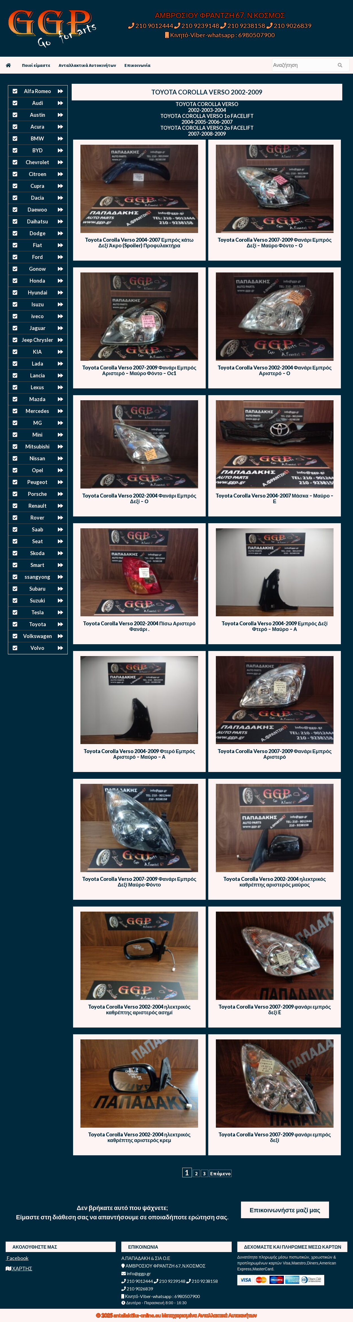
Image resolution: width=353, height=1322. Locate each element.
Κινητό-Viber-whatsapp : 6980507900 (220, 35)
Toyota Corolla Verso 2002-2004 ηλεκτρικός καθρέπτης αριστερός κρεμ (139, 1137)
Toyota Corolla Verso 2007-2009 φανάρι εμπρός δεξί (274, 1137)
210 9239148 (196, 25)
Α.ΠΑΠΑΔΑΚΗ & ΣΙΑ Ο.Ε (145, 1258)
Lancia (37, 375)
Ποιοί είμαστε (36, 65)
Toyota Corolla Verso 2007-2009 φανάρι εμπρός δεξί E (274, 1009)
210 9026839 (289, 25)
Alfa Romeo (37, 91)
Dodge (37, 233)
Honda (37, 281)
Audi (37, 103)
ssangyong (37, 577)
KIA (37, 352)
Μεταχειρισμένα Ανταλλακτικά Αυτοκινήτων (209, 1315)
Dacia (37, 198)
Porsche (37, 494)
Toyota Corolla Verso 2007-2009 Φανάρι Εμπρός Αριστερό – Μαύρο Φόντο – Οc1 (139, 370)
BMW (37, 138)
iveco (37, 316)
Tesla (37, 612)
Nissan (37, 458)
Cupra (37, 186)
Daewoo (37, 209)
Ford (37, 257)
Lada (37, 363)
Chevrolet (37, 162)
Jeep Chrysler (37, 340)
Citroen (37, 174)
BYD (37, 150)
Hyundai (37, 292)
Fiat (37, 245)
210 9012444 (150, 25)
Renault (37, 506)
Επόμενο (220, 1173)
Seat (37, 541)
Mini (37, 435)
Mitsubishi (37, 446)
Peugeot (37, 482)
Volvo (37, 648)
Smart (37, 565)
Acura (37, 127)
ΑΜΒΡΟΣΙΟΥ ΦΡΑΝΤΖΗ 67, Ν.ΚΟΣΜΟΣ (220, 15)
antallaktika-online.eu (137, 1315)
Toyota (37, 624)
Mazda (37, 399)
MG (37, 423)
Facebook (17, 1258)
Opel (37, 470)
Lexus (37, 387)
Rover (37, 517)
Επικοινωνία (137, 65)
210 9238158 (243, 25)
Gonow (37, 269)
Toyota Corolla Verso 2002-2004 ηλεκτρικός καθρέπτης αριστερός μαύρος (274, 882)
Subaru (37, 589)
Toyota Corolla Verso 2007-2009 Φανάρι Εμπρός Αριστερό (275, 754)
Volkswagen (37, 636)
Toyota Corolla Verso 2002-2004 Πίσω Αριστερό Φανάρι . (139, 626)
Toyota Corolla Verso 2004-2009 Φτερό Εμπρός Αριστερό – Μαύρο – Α (139, 754)
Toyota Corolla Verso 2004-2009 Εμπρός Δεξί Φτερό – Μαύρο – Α (275, 626)
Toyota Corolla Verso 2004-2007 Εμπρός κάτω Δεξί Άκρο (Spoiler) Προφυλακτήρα (139, 242)
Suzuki (37, 600)
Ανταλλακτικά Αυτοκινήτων (87, 65)
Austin (37, 115)
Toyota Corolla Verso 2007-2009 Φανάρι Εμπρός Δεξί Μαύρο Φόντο (139, 882)
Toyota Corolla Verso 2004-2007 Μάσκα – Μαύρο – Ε (275, 498)
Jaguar (37, 328)
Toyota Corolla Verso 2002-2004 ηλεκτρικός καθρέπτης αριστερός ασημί (139, 1009)
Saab (37, 529)
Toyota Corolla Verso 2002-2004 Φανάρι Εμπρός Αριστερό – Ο (275, 370)
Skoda (37, 553)
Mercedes (37, 411)
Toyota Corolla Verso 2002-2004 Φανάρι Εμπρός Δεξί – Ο (139, 498)
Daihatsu (37, 221)
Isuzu (37, 304)
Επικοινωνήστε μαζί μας (285, 1210)
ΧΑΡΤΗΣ (19, 1268)
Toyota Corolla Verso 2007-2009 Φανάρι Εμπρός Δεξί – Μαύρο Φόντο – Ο (275, 242)
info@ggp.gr (136, 1273)
